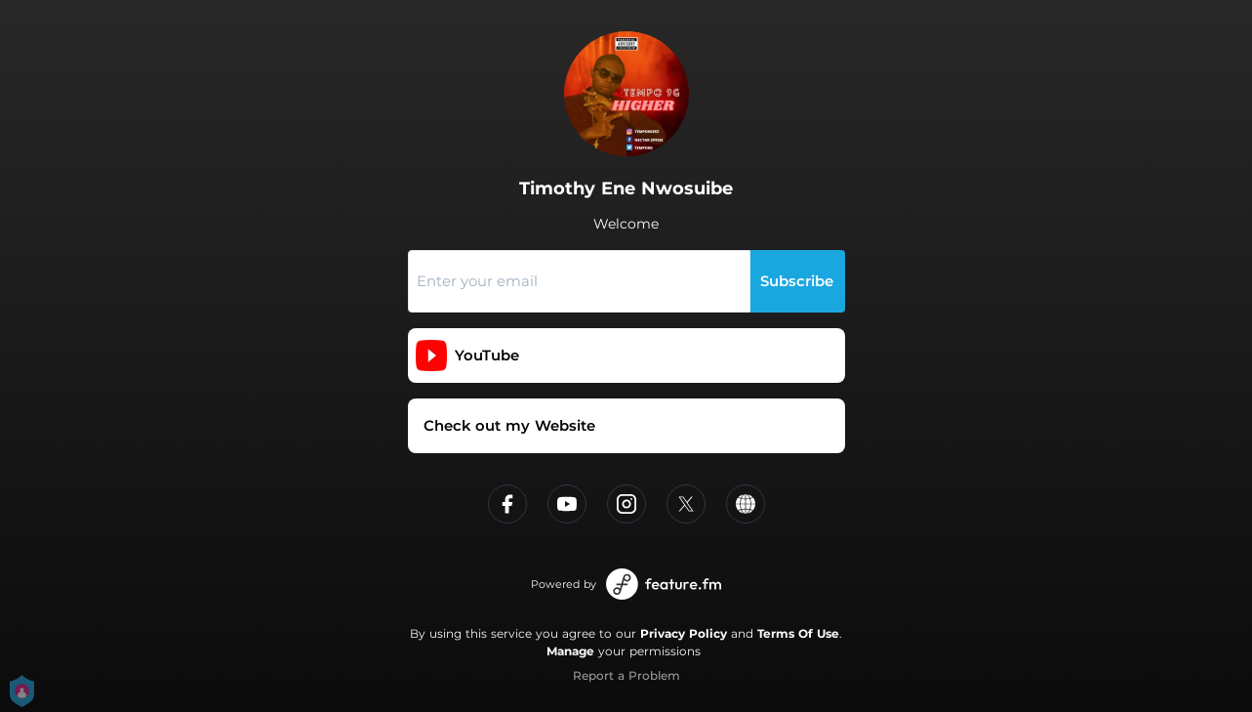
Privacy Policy (683, 633)
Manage (570, 651)
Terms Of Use (798, 633)
